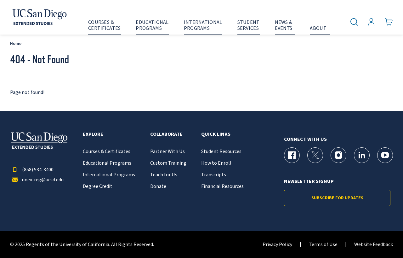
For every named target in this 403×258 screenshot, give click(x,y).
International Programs (109, 175)
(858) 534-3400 (32, 170)
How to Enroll (216, 163)
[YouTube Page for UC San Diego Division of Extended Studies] (385, 155)
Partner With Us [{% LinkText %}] (167, 151)
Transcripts (213, 175)
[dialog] (384, 239)
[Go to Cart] (389, 22)
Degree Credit (97, 186)
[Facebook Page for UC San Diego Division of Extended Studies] (292, 155)
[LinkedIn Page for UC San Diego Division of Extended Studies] (362, 155)
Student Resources (221, 151)
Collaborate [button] (166, 134)
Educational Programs (107, 163)
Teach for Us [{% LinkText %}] (163, 175)
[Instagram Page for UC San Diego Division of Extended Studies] (338, 155)
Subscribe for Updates (337, 198)
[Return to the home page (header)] (39, 17)
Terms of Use (323, 244)
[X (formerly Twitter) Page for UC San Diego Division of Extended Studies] (315, 155)
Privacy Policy (277, 244)
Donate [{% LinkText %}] (158, 186)
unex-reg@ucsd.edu (37, 180)
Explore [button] (93, 134)
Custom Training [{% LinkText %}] (168, 163)
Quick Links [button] (215, 134)
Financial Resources (222, 186)
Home (15, 44)
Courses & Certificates (106, 151)
